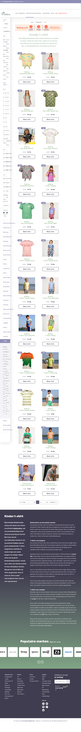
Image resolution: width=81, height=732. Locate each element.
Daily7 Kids (20, 695)
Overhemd (16, 109)
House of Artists (16, 35)
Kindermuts (6, 194)
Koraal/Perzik (7, 96)
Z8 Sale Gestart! (34, 689)
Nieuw (17, 13)
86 (4, 73)
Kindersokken (7, 244)
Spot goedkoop (17, 84)
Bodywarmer (6, 140)
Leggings (5, 235)
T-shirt (15, 117)
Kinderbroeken (7, 158)
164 (18, 67)
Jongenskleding (46, 13)
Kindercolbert (7, 315)
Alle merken (7, 34)
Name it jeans (45, 693)
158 (18, 65)
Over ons (7, 702)
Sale (56, 13)
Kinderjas (5, 203)
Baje (43, 687)
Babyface (6, 38)
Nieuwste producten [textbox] (10, 22)
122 (11, 69)
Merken (53, 13)
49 (48, 510)
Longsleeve (16, 107)
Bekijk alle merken (55, 650)
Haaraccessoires (7, 112)
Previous (38, 670)
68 (4, 67)
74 (4, 69)
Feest (5, 86)
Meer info (41, 82)
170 (18, 69)
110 (11, 65)
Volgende (67, 510)
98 (11, 61)
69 (61, 510)
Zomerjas (5, 217)
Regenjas (5, 153)
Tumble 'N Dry (21, 693)
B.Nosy (5, 36)
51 (54, 510)
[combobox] (12, 22)
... (45, 510)
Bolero (5, 310)
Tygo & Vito (20, 691)
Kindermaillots (7, 208)
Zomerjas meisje (46, 689)
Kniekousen (6, 226)
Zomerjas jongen (46, 691)
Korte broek (6, 119)
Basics (15, 81)
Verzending (8, 698)
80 (4, 71)
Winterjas (6, 144)
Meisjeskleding (37, 13)
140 (11, 75)
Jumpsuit (5, 249)
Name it (19, 687)
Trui (15, 119)
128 (11, 71)
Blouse (5, 107)
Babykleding (22, 13)
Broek (5, 109)
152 (18, 63)
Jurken (5, 171)
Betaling (7, 700)
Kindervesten (7, 167)
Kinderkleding (30, 13)
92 (4, 75)
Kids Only (16, 44)
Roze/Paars (7, 92)
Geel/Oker (6, 100)
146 (18, 61)
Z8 (43, 622)
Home (46, 22)
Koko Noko (20, 689)
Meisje (12, 27)
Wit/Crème (6, 94)
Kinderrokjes (6, 190)
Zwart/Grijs (16, 98)
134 (11, 73)
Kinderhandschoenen (9, 135)
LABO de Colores (16, 47)
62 (4, 65)
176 (18, 71)
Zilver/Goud (17, 100)
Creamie (6, 44)
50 (4, 61)
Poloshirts (6, 212)
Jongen (5, 27)
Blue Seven (6, 42)
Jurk (5, 115)
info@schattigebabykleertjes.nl (60, 729)
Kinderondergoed (8, 221)
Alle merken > (21, 702)
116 (11, 67)
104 (11, 63)
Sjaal (15, 115)
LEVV (15, 50)
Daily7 (5, 46)
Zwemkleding (7, 230)
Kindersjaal (6, 199)
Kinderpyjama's (7, 149)
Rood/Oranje (17, 94)
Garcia (5, 50)
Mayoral (19, 700)
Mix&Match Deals (62, 13)
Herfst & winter (7, 84)
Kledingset (6, 117)
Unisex (18, 27)
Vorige (37, 510)
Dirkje (5, 48)
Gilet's (5, 185)
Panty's (5, 239)
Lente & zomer (7, 81)
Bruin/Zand (16, 96)
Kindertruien (6, 162)
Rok (15, 113)
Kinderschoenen (7, 319)
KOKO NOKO (17, 42)
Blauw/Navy (7, 98)
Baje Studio (6, 40)
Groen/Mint (16, 92)
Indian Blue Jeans (16, 39)
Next (42, 670)
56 (4, 63)
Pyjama (15, 111)
